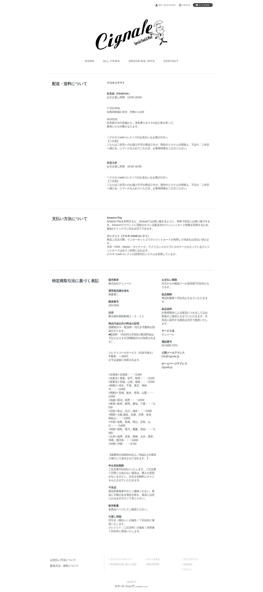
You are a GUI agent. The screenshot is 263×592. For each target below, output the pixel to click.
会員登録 (187, 564)
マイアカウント (191, 559)
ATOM (156, 564)
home (89, 61)
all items (111, 61)
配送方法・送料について (64, 565)
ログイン (187, 569)
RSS (149, 564)
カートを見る (153, 559)
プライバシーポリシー (121, 559)
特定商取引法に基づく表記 (123, 564)
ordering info (142, 61)
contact (171, 61)
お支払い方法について (63, 559)
